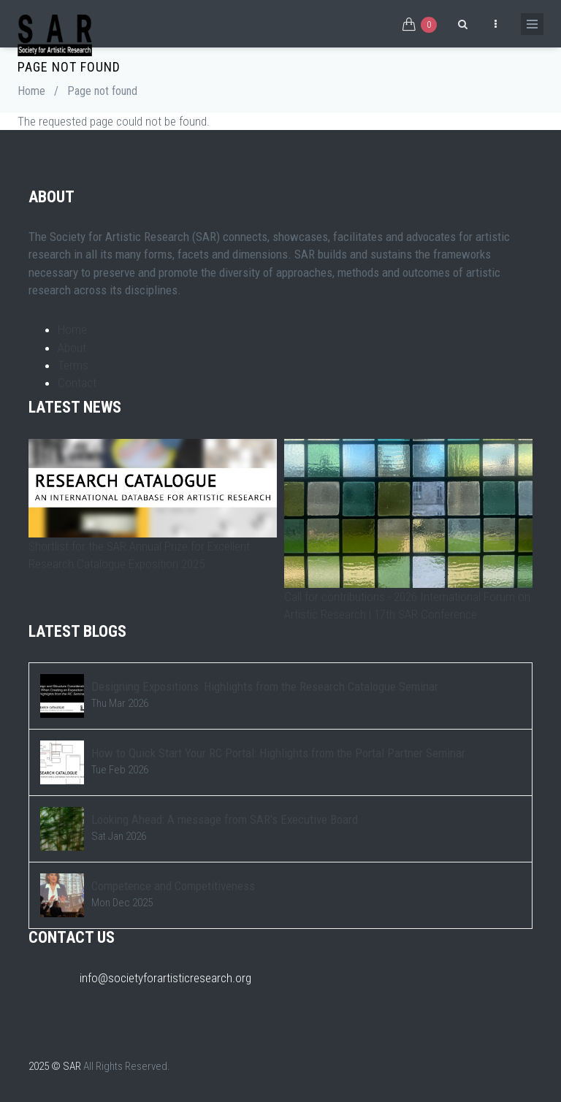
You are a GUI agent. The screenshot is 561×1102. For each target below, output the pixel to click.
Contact (77, 382)
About (72, 347)
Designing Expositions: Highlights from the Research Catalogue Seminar (264, 686)
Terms (73, 365)
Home (31, 91)
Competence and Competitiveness (173, 886)
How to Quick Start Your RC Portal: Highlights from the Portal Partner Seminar (278, 753)
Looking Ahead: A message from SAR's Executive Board (224, 819)
